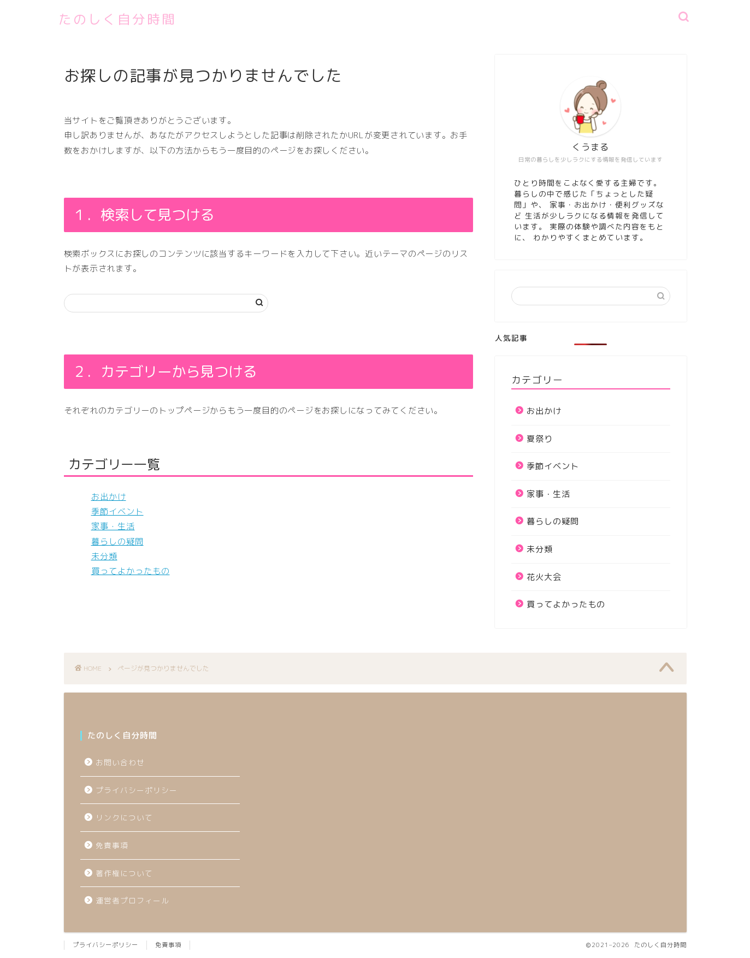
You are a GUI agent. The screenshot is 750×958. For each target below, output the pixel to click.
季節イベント (117, 511)
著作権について (124, 873)
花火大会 (544, 577)
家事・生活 (113, 526)
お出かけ (108, 496)
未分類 (104, 556)
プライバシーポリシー (141, 790)
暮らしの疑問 (117, 541)
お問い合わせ (120, 762)
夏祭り (540, 439)
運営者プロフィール (132, 900)
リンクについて (124, 817)
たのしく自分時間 (117, 19)
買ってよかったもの (130, 571)
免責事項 (112, 845)
